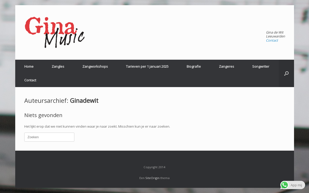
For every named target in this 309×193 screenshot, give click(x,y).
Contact (272, 40)
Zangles (58, 66)
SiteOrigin (152, 178)
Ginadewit (84, 100)
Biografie (194, 66)
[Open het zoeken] (286, 73)
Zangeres (226, 66)
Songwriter (260, 66)
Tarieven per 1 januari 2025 (147, 66)
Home (29, 66)
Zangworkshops (95, 66)
